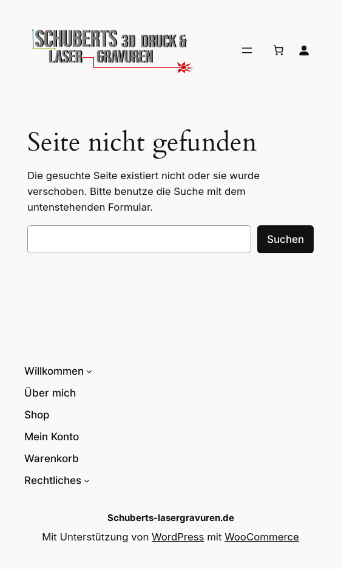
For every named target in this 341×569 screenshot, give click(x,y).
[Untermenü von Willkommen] (89, 371)
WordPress (178, 537)
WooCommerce (262, 537)
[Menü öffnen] (247, 50)
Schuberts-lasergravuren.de (170, 517)
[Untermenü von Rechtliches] (87, 480)
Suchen (285, 239)
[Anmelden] (304, 50)
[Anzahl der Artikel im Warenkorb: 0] (278, 50)
